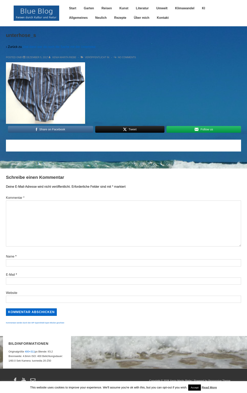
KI (203, 8)
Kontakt (163, 17)
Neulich (101, 17)
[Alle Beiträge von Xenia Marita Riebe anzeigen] (63, 57)
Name (10, 256)
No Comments (127, 57)
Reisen (107, 8)
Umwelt (162, 8)
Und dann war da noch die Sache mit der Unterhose (59, 46)
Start (72, 8)
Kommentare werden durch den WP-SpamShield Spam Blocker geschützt (35, 323)
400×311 (30, 351)
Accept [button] (195, 387)
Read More (209, 387)
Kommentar (15, 197)
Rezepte (120, 17)
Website (11, 293)
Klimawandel (184, 8)
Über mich (141, 17)
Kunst (123, 8)
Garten (89, 8)
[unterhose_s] (37, 57)
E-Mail (10, 274)
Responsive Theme (219, 380)
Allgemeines (78, 17)
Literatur (142, 8)
